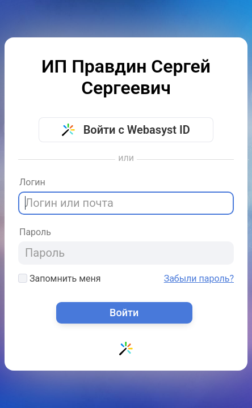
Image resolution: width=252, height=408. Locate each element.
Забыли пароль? (199, 279)
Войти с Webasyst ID (126, 130)
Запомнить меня (59, 278)
